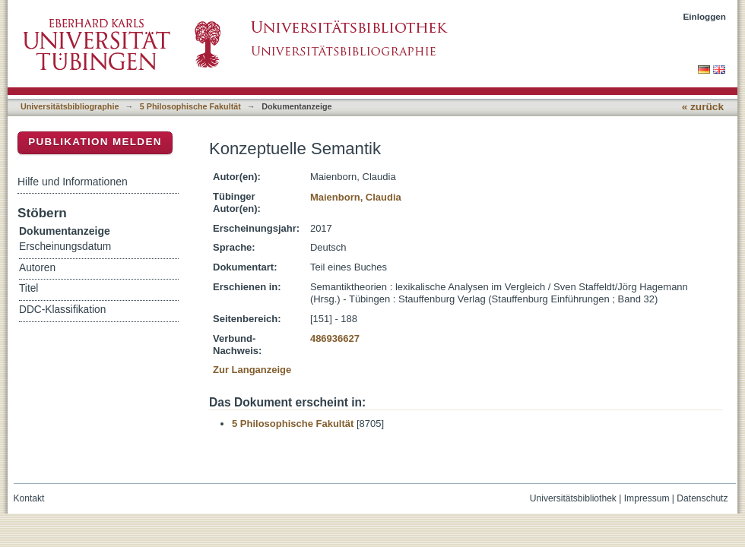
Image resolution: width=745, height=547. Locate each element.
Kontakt (29, 498)
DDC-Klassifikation (62, 309)
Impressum (647, 498)
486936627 (335, 338)
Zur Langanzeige (252, 369)
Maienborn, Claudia (355, 197)
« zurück (703, 106)
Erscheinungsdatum (65, 246)
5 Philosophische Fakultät (190, 106)
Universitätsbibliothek (573, 498)
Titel (28, 288)
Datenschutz (702, 498)
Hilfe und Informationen (72, 181)
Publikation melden (95, 141)
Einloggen (705, 16)
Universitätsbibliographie (70, 106)
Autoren (37, 268)
